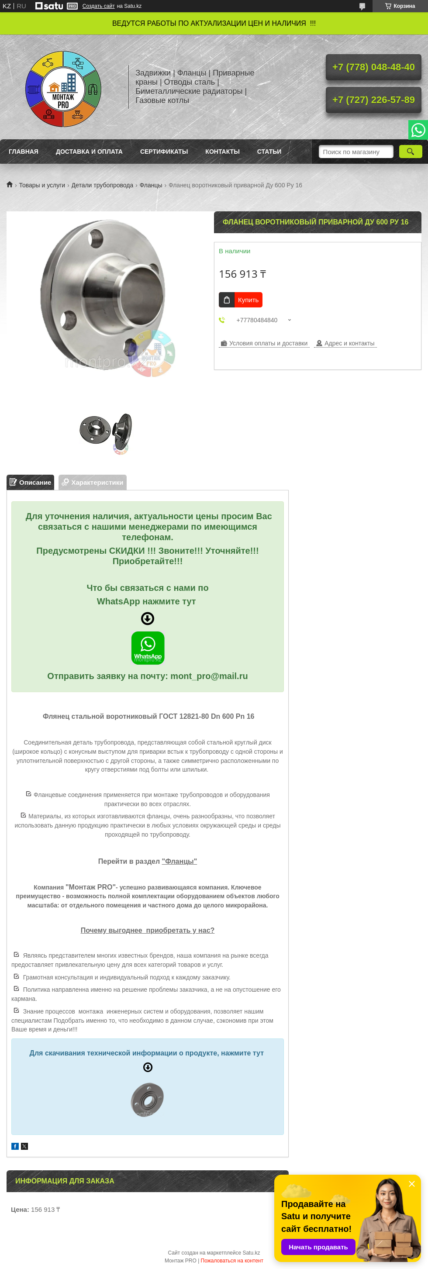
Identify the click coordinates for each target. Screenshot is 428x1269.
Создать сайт (99, 6)
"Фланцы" (179, 861)
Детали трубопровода (103, 185)
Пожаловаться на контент (232, 1261)
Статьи (269, 151)
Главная (23, 151)
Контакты (222, 151)
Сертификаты (164, 151)
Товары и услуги (42, 185)
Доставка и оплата (89, 151)
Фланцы (151, 185)
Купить (248, 299)
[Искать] (410, 151)
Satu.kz (251, 1253)
